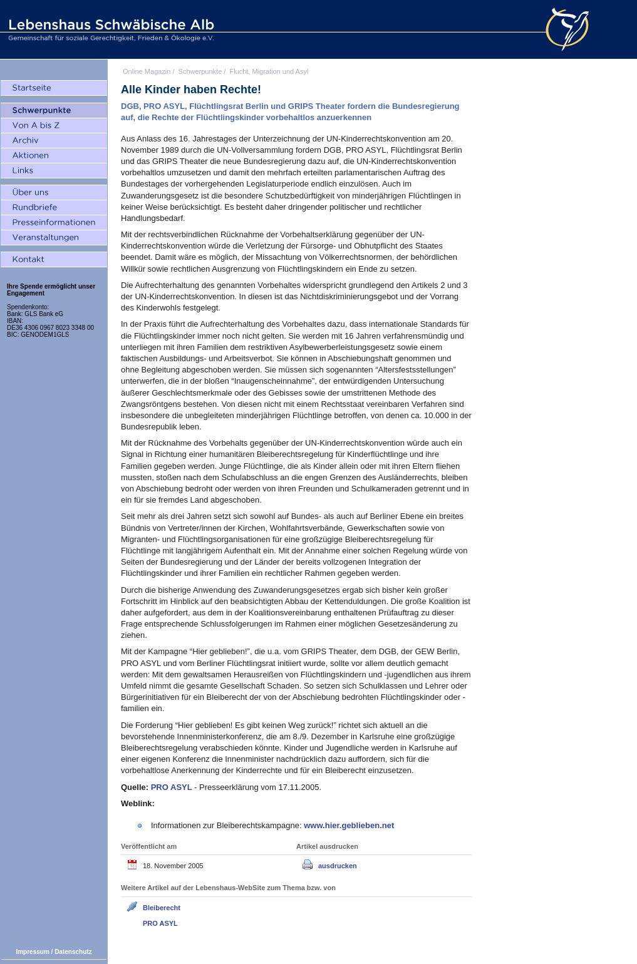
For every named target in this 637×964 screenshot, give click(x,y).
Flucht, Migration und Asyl (268, 71)
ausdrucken (337, 865)
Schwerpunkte (200, 71)
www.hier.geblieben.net (349, 825)
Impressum (32, 951)
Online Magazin (146, 71)
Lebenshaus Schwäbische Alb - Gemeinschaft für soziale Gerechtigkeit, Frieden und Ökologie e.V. (109, 29)
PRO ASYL (160, 923)
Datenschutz (72, 951)
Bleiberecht (161, 907)
